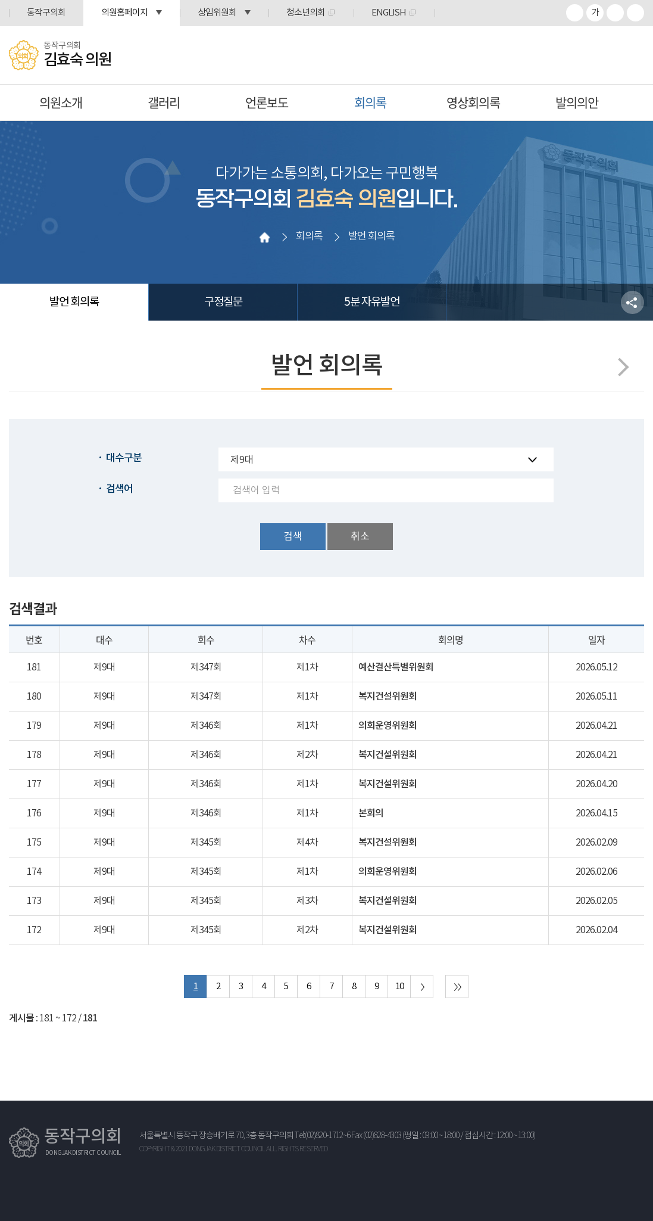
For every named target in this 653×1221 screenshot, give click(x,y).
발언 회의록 (74, 302)
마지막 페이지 (456, 986)
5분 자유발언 (371, 302)
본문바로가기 (0, 0)
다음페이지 (619, 367)
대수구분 (124, 458)
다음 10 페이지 (421, 986)
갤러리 (164, 102)
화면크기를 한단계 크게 (574, 12)
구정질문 (223, 302)
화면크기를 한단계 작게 (615, 12)
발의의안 (576, 102)
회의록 (370, 102)
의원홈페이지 (124, 13)
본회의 (370, 813)
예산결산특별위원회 (395, 667)
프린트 (635, 12)
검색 (292, 537)
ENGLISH (388, 13)
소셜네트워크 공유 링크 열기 (632, 302)
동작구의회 (46, 13)
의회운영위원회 (387, 725)
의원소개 (60, 102)
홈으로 (264, 237)
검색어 (119, 489)
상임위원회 (217, 13)
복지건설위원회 (387, 696)
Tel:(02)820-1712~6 (322, 1136)
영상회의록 (473, 102)
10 (399, 986)
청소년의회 (305, 13)
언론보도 (266, 102)
